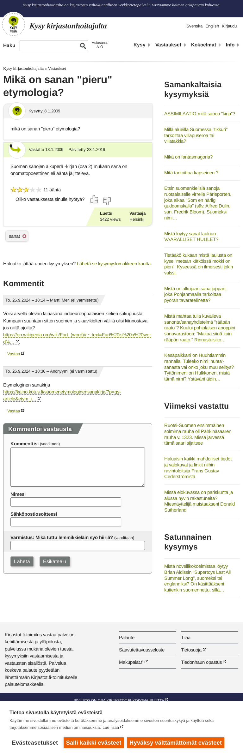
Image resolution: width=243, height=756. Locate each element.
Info (230, 44)
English (212, 26)
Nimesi (18, 494)
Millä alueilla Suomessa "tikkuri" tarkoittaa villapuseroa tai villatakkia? (195, 135)
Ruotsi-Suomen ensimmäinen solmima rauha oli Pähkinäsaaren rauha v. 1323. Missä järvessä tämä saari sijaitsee (197, 434)
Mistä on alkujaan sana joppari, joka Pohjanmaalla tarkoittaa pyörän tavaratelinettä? (195, 294)
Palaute (126, 637)
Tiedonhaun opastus (201, 662)
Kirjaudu (229, 26)
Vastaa (13, 353)
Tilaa (185, 637)
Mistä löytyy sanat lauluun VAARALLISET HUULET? (191, 236)
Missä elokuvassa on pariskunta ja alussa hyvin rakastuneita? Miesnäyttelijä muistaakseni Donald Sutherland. (199, 501)
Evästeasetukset (35, 743)
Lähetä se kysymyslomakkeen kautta (114, 263)
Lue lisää (111, 727)
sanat (14, 236)
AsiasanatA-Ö (100, 45)
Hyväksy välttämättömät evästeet (175, 743)
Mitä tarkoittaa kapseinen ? (191, 172)
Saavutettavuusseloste (142, 649)
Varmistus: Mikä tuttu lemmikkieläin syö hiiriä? (61, 537)
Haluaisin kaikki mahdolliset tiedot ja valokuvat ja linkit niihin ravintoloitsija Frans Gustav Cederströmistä (198, 467)
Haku (9, 45)
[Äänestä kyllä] (94, 199)
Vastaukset (168, 44)
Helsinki (136, 219)
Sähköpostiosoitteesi (33, 514)
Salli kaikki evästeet (94, 743)
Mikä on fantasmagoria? (188, 156)
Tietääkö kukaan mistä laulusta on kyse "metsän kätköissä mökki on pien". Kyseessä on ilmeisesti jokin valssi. (198, 263)
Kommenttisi (24, 443)
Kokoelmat (203, 44)
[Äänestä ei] (107, 201)
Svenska (194, 26)
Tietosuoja (191, 649)
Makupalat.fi (131, 662)
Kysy (140, 44)
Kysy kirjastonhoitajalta (23, 68)
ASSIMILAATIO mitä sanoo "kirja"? (199, 113)
